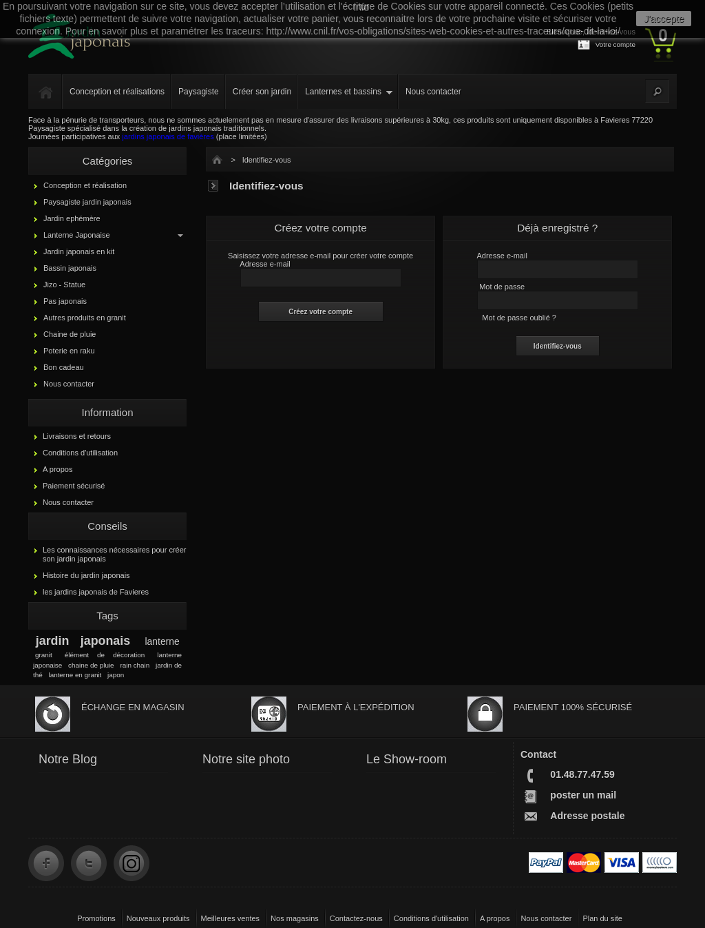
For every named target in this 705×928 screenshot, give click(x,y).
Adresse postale (587, 815)
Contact (538, 754)
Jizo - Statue (64, 284)
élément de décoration (105, 655)
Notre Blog (68, 759)
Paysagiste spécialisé (64, 128)
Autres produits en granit (84, 317)
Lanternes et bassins (343, 91)
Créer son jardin (262, 91)
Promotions (96, 918)
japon (115, 675)
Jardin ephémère (72, 218)
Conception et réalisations (117, 91)
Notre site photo (246, 759)
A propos (57, 469)
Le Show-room (406, 759)
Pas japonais (65, 301)
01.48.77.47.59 (582, 774)
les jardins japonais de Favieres (96, 592)
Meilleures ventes (230, 918)
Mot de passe (502, 286)
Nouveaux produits (158, 918)
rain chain (134, 665)
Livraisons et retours (77, 436)
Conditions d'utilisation (80, 452)
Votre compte (615, 44)
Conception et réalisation (85, 185)
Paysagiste (198, 91)
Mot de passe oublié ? (519, 317)
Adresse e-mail (265, 264)
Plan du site (602, 918)
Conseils (107, 526)
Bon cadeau (63, 367)
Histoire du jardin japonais (86, 575)
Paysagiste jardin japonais (87, 202)
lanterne (162, 641)
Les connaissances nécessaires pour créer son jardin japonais (115, 554)
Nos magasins (295, 918)
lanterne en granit (74, 675)
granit (43, 655)
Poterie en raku (69, 351)
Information (107, 412)
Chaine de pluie (69, 334)
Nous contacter (433, 91)
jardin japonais (83, 641)
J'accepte (664, 18)
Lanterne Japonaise (76, 235)
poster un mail (583, 795)
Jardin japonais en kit (78, 251)
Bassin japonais (69, 268)
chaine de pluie (91, 665)
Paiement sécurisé (74, 486)
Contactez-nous (356, 918)
